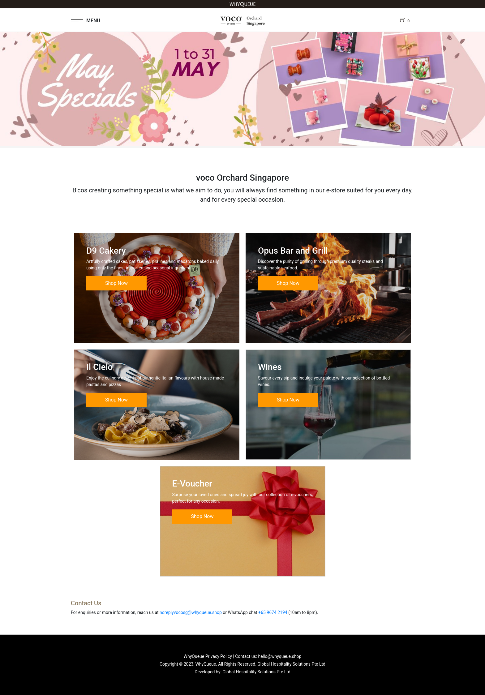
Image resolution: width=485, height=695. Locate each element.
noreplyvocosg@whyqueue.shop (191, 612)
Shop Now (116, 283)
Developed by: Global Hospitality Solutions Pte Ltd (242, 671)
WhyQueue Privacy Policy (208, 656)
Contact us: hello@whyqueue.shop (268, 656)
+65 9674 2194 (272, 612)
